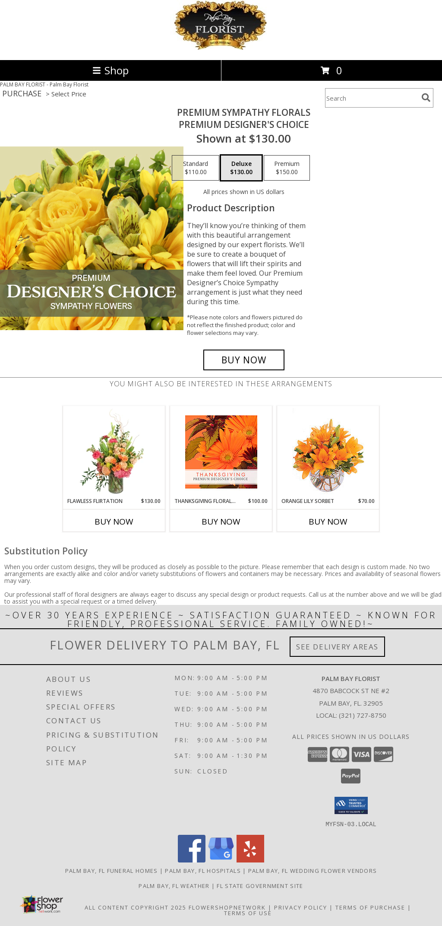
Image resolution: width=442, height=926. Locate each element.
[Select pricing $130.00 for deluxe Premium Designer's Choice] (241, 168)
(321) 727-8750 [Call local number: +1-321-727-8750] (362, 715)
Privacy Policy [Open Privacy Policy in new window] (300, 907)
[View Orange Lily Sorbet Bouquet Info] (328, 452)
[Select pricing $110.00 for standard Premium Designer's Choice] (195, 168)
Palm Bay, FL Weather (174, 885)
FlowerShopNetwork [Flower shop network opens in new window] (227, 907)
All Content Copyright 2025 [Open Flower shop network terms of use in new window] (135, 907)
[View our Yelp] (250, 860)
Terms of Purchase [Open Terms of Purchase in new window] (370, 907)
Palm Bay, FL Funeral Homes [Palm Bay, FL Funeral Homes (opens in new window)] (111, 870)
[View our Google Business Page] (221, 860)
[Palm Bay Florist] (221, 47)
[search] (426, 97)
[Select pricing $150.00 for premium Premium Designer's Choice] (286, 168)
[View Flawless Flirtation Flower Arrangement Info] (114, 451)
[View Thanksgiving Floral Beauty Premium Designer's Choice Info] (221, 452)
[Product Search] (371, 98)
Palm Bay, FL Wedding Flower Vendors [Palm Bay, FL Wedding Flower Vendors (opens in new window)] (312, 870)
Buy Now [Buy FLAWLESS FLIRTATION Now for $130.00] (114, 521)
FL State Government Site (260, 885)
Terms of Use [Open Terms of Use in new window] (248, 912)
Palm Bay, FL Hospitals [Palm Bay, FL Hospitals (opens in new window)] (203, 870)
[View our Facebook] (191, 860)
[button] (351, 805)
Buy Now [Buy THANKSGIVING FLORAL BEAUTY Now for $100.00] (221, 521)
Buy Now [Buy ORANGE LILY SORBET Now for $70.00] (328, 521)
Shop (110, 70)
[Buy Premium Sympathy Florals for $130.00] (243, 360)
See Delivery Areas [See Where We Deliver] (337, 647)
